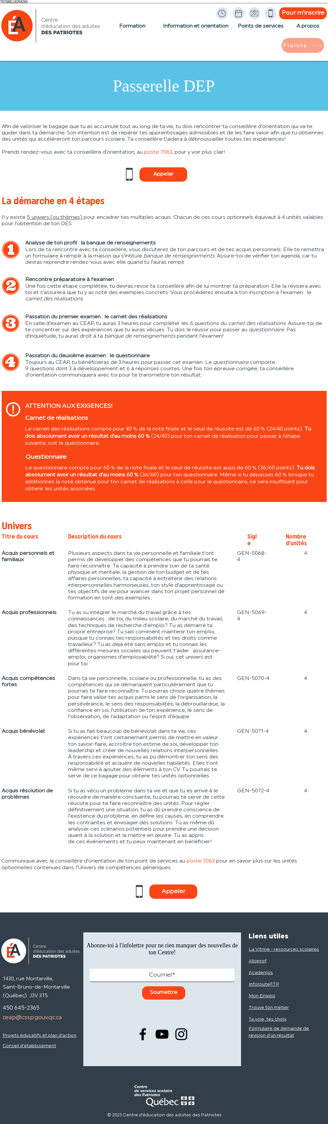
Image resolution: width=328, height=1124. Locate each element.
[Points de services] (261, 29)
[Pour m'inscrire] (303, 13)
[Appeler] (163, 174)
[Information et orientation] (195, 29)
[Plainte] (303, 45)
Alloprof (258, 961)
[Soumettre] (163, 993)
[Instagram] (181, 1034)
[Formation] (132, 29)
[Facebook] (143, 1034)
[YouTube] (162, 1034)
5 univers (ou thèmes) (54, 217)
